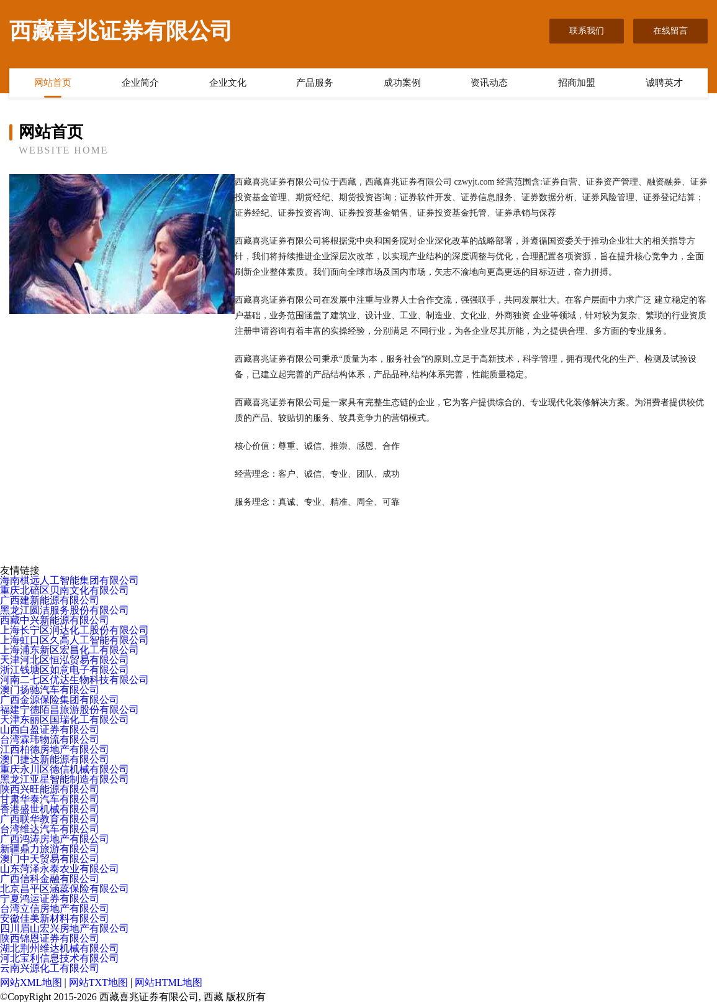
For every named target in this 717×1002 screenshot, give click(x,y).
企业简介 (140, 83)
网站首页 (52, 83)
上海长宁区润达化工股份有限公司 (74, 630)
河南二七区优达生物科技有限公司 (74, 679)
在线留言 (670, 30)
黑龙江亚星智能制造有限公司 (64, 779)
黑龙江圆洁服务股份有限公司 (64, 610)
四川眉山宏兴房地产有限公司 (64, 928)
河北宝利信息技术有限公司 (59, 958)
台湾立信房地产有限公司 (54, 908)
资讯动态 (489, 83)
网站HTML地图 (168, 982)
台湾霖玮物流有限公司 (49, 739)
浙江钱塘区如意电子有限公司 (64, 669)
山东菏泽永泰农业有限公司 (59, 868)
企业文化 (227, 83)
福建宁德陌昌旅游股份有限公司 (69, 709)
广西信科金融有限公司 (49, 878)
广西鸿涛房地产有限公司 (54, 839)
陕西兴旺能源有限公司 (49, 789)
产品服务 (314, 83)
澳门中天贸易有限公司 (49, 858)
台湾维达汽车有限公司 (49, 829)
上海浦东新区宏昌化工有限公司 (69, 650)
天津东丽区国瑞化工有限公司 (64, 719)
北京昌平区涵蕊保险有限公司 (64, 888)
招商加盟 (576, 83)
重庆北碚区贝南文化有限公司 (64, 590)
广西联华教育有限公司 (49, 819)
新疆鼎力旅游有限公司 (49, 848)
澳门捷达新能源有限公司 (54, 759)
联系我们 (586, 30)
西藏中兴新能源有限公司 (54, 620)
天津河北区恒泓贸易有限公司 (64, 660)
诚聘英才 (664, 83)
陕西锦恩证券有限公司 (49, 938)
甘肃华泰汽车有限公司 (49, 799)
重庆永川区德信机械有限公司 (64, 769)
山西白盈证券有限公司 (49, 729)
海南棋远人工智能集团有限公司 (69, 580)
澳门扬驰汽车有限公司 (49, 689)
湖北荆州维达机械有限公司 (59, 948)
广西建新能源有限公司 (49, 600)
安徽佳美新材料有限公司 (54, 918)
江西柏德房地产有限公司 (54, 749)
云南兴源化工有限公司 (49, 968)
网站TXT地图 (98, 982)
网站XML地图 (31, 982)
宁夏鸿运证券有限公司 (49, 898)
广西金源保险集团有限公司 (59, 699)
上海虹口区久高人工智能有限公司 (74, 640)
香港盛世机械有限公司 (49, 809)
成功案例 (402, 83)
